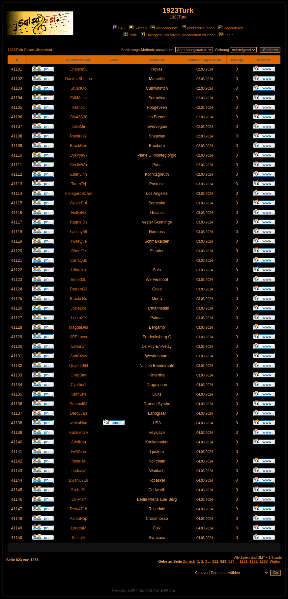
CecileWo (78, 165)
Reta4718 (78, 509)
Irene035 (78, 279)
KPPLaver (78, 337)
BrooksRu (78, 298)
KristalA (78, 537)
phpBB (131, 591)
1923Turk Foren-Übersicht (30, 50)
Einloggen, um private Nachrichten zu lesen (178, 35)
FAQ (119, 28)
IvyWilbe (78, 451)
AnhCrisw (78, 356)
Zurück (189, 561)
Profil (130, 35)
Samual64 (78, 404)
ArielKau (78, 442)
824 (231, 561)
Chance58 (79, 69)
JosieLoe (78, 308)
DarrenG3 (78, 289)
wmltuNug (78, 423)
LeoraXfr (78, 317)
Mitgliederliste (164, 28)
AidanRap (78, 518)
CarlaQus (78, 260)
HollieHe (78, 212)
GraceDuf (78, 203)
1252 (253, 561)
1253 (264, 561)
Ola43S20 (78, 117)
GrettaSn (78, 490)
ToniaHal (78, 461)
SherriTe (78, 251)
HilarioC (79, 107)
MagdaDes (78, 327)
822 (215, 561)
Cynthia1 (78, 384)
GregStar (79, 375)
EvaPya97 (79, 155)
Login (226, 35)
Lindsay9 (78, 470)
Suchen (138, 28)
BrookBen (78, 145)
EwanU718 (78, 480)
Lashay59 (78, 231)
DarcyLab (78, 413)
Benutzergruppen (198, 28)
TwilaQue (78, 241)
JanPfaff (78, 499)
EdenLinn (78, 174)
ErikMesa (78, 98)
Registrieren (230, 28)
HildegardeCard (78, 193)
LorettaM (78, 528)
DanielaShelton (78, 78)
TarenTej (78, 184)
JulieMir (78, 126)
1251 (243, 561)
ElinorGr (78, 346)
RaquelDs (78, 222)
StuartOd (78, 88)
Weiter (275, 561)
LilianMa (78, 270)
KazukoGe (78, 432)
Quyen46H (78, 365)
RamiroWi (78, 136)
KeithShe (79, 394)
